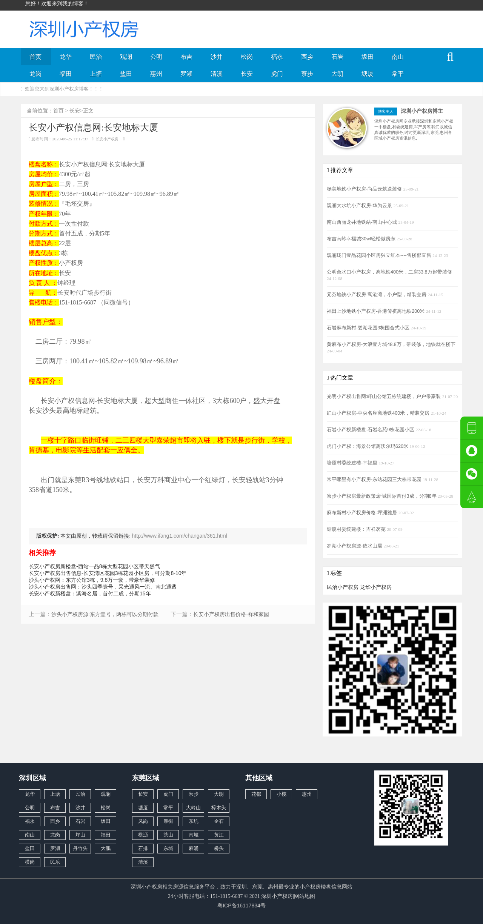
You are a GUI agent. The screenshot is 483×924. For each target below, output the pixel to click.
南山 (398, 57)
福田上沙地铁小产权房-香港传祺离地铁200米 (376, 311)
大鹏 (106, 848)
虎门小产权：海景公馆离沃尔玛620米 (368, 446)
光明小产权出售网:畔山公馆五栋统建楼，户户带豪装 (384, 396)
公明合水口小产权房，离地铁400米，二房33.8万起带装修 (389, 272)
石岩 (337, 57)
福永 (277, 57)
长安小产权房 (107, 139)
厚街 (168, 821)
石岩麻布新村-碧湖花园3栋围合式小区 (369, 328)
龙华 (66, 57)
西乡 (307, 57)
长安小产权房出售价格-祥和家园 (231, 614)
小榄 (281, 794)
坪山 (80, 835)
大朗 (337, 74)
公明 (156, 57)
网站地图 (304, 896)
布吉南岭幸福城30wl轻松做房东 (362, 238)
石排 (143, 848)
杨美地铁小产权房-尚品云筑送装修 (365, 189)
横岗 (30, 862)
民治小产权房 (342, 587)
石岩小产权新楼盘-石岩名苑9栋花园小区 (371, 429)
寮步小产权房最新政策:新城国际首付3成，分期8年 (382, 496)
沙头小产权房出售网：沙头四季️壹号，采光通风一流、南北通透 (103, 587)
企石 (219, 821)
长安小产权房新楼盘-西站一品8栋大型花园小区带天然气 (94, 566)
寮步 (307, 74)
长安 (247, 74)
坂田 (367, 57)
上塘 (96, 74)
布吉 (186, 57)
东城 (168, 848)
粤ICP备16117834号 (241, 905)
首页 (35, 57)
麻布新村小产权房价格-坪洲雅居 (362, 512)
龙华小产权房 (376, 587)
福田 (66, 74)
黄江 (219, 835)
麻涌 (193, 848)
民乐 (55, 862)
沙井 (217, 57)
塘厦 (367, 74)
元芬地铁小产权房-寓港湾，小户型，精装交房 (377, 294)
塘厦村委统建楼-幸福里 (353, 463)
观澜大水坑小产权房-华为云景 (360, 205)
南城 (193, 835)
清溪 (217, 74)
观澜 (126, 57)
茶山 (168, 835)
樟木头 (218, 807)
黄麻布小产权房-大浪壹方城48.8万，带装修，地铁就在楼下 (391, 344)
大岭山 (193, 807)
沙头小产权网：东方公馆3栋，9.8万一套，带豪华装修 (92, 580)
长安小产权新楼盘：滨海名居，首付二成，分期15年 (90, 593)
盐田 (126, 74)
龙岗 (35, 74)
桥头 (219, 848)
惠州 (156, 74)
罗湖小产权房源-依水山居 (355, 546)
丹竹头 (80, 848)
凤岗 (143, 821)
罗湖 (186, 74)
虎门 (277, 74)
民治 (96, 57)
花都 (256, 794)
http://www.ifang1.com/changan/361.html (179, 536)
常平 (398, 74)
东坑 (193, 821)
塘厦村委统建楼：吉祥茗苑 (357, 529)
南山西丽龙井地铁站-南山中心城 (362, 222)
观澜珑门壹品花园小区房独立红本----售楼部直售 (379, 255)
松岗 (247, 57)
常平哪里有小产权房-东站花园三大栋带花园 (375, 479)
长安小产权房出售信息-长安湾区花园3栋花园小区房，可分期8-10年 (107, 573)
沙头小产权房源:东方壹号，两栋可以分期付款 (104, 614)
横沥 (143, 835)
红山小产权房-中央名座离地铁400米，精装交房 (379, 413)
